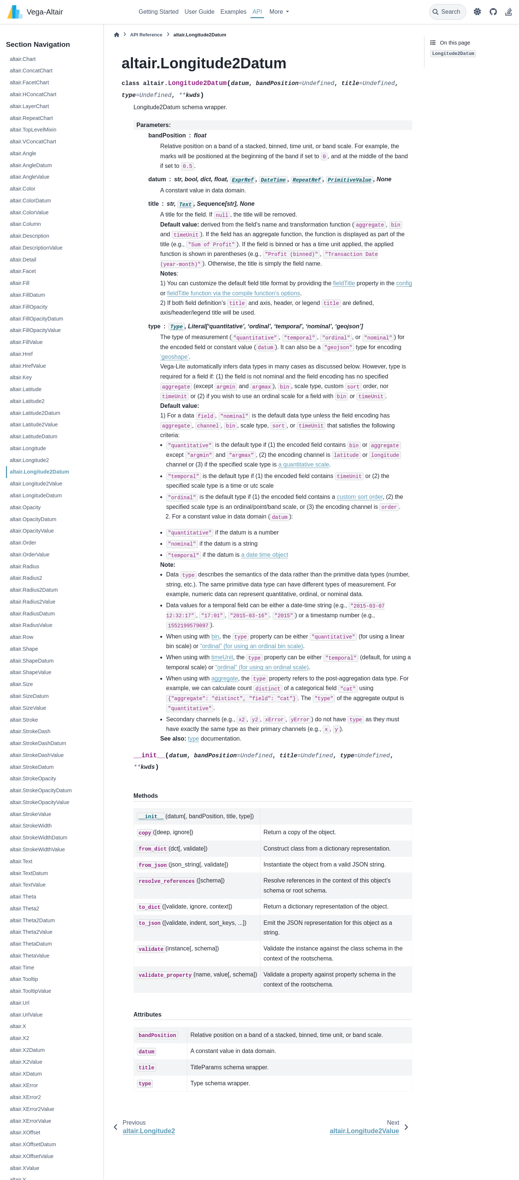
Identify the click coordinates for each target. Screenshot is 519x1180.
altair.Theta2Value (31, 932)
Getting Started (159, 12)
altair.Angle (23, 153)
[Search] (448, 12)
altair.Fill (19, 283)
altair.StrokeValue (30, 814)
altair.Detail (23, 260)
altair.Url (19, 1003)
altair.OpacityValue (32, 531)
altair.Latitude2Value (34, 425)
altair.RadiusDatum (32, 614)
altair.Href (21, 354)
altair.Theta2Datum (32, 920)
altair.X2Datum (27, 1050)
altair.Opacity (25, 507)
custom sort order (360, 497)
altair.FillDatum (27, 295)
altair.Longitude (28, 448)
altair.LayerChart (29, 106)
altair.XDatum (26, 1074)
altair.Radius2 (26, 578)
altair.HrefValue (28, 366)
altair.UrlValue (26, 1015)
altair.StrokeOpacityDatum (41, 790)
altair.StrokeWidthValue (37, 849)
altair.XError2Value (32, 1109)
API (257, 12)
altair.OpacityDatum (33, 519)
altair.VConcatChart (33, 141)
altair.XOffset (25, 1132)
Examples (233, 12)
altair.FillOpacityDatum (36, 319)
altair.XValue (24, 1168)
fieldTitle (344, 283)
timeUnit (222, 657)
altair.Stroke (24, 720)
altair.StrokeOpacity (33, 778)
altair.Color (22, 189)
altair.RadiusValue (31, 625)
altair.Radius (24, 566)
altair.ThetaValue (29, 956)
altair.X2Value (26, 1062)
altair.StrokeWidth (31, 826)
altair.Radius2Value (32, 602)
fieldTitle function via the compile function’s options (233, 293)
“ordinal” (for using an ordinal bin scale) (251, 646)
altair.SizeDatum (29, 696)
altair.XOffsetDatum (33, 1144)
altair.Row (21, 637)
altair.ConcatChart (31, 71)
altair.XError (24, 1085)
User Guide (199, 12)
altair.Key (21, 377)
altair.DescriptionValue (36, 248)
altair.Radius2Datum (34, 590)
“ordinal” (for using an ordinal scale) (262, 667)
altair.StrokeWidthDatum (38, 838)
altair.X (18, 1026)
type (193, 738)
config (404, 283)
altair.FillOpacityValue (35, 330)
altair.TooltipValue (30, 991)
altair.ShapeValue (30, 672)
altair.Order (23, 543)
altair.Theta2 (24, 908)
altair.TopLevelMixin (33, 130)
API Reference (146, 35)
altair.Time (22, 968)
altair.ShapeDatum (31, 661)
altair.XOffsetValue (31, 1156)
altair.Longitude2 (29, 460)
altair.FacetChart (29, 82)
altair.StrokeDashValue (36, 755)
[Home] (116, 35)
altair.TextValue (28, 885)
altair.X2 (19, 1038)
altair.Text (21, 861)
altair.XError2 (25, 1097)
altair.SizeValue (28, 708)
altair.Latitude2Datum (35, 413)
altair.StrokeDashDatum (38, 743)
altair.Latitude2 (27, 401)
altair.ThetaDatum (31, 944)
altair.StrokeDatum (31, 767)
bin (215, 636)
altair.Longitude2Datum (39, 472)
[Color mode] (477, 12)
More (277, 12)
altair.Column (25, 224)
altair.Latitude (26, 389)
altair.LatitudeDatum (33, 436)
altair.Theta (23, 897)
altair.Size (21, 684)
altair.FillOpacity (28, 307)
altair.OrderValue (29, 555)
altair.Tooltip (24, 979)
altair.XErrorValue (30, 1121)
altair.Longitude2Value (36, 484)
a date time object (264, 555)
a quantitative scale (303, 464)
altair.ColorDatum (30, 201)
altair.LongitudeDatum (36, 495)
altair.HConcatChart (33, 94)
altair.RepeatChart (31, 118)
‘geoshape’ (174, 357)
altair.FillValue (26, 342)
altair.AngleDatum (31, 165)
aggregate (224, 678)
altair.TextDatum (29, 873)
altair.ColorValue (29, 212)
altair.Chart (23, 59)
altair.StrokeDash (30, 731)
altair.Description (29, 236)
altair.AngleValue (29, 177)
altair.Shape (24, 649)
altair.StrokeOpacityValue (39, 802)
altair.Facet (23, 271)
